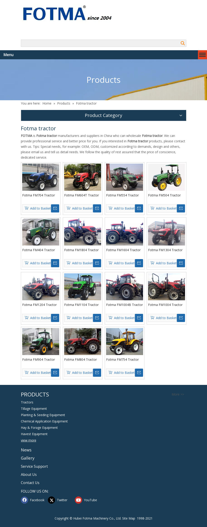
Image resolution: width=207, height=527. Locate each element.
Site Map (128, 518)
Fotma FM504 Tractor (164, 195)
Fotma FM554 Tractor (122, 195)
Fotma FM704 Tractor (38, 195)
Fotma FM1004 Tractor (165, 305)
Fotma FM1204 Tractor (39, 305)
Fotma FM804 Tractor (80, 359)
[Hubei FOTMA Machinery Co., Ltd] (70, 14)
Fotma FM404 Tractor (38, 250)
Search (182, 43)
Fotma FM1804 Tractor (81, 250)
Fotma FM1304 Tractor (165, 250)
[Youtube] (87, 500)
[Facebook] (33, 500)
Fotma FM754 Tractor (122, 359)
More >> (178, 394)
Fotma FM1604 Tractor (123, 250)
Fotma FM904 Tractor (38, 359)
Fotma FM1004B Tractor (124, 305)
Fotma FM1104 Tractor (81, 305)
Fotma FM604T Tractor (81, 195)
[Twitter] (60, 500)
